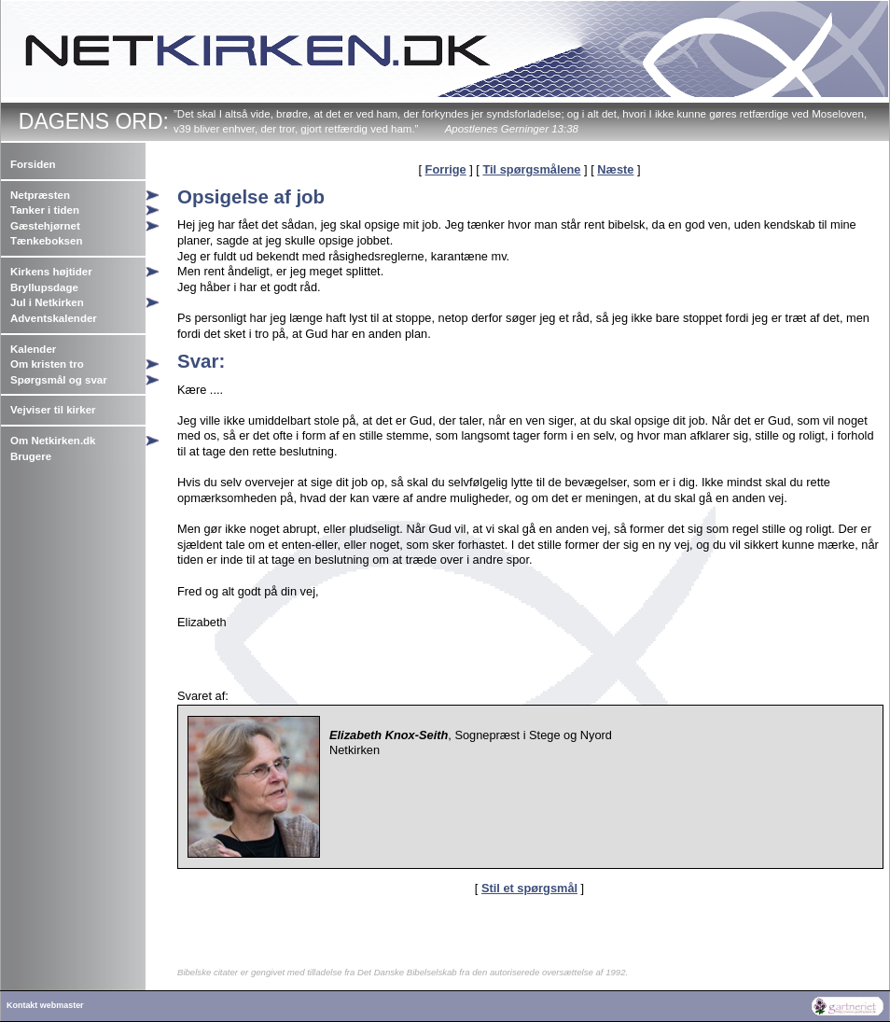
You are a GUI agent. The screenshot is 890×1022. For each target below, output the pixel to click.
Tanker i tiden (44, 210)
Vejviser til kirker (53, 409)
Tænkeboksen (46, 240)
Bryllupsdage (44, 287)
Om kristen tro (47, 364)
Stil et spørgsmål (529, 888)
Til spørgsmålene (531, 169)
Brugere (30, 456)
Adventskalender (53, 318)
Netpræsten (40, 195)
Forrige (445, 169)
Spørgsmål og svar (58, 379)
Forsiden (33, 164)
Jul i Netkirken (47, 302)
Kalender (33, 349)
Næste (615, 169)
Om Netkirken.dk (53, 440)
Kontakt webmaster (45, 1005)
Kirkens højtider (51, 271)
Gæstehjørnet (45, 225)
